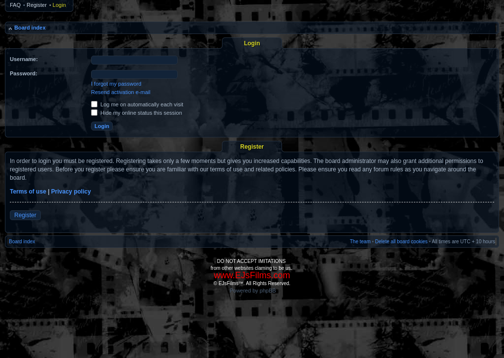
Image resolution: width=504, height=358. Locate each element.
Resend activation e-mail (120, 92)
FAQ (15, 5)
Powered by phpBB (252, 290)
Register (37, 5)
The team (360, 241)
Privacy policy (71, 191)
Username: (24, 59)
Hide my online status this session (136, 113)
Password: (23, 73)
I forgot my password (116, 84)
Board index (30, 28)
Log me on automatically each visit (137, 104)
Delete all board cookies (401, 241)
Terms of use (28, 191)
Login (59, 5)
